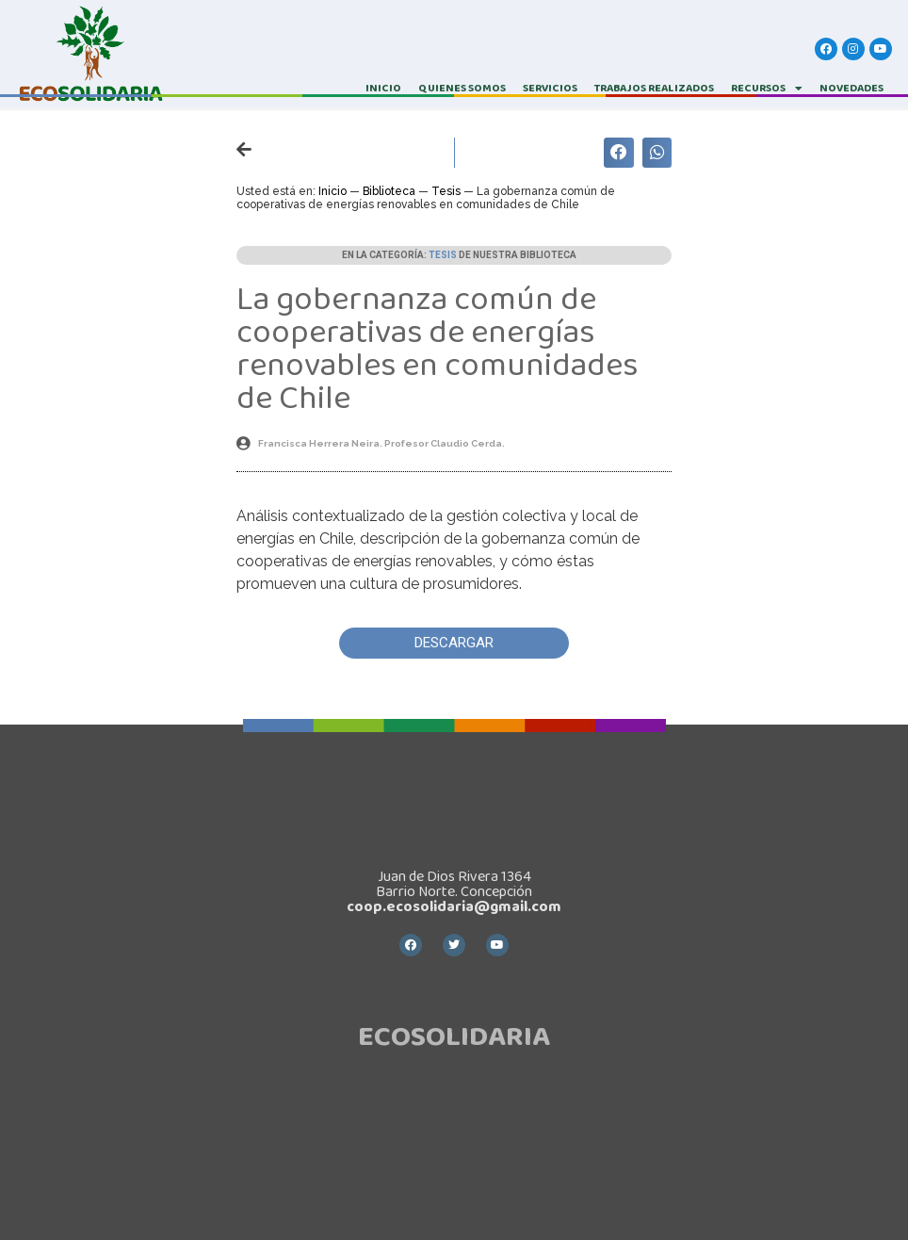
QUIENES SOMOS (462, 88)
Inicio (332, 191)
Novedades (851, 88)
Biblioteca (389, 191)
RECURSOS (767, 88)
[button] (454, 643)
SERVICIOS (550, 88)
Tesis (446, 191)
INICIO (383, 88)
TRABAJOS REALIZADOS (654, 88)
